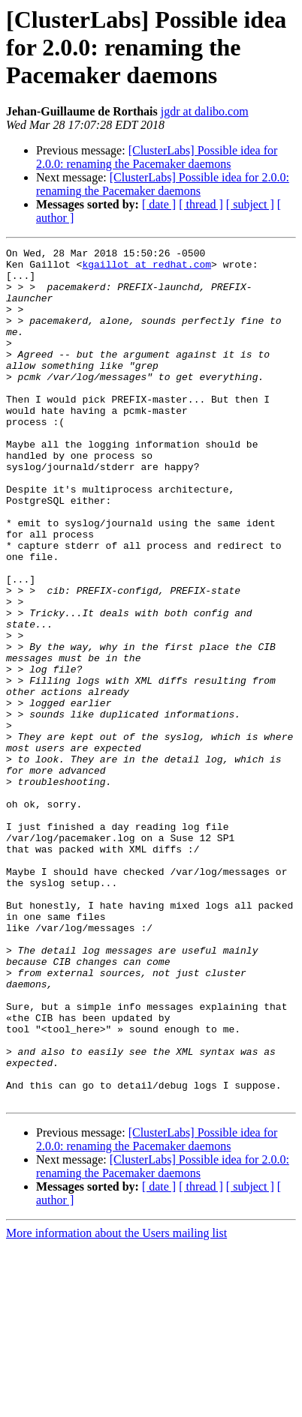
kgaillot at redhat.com (146, 268)
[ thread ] (201, 204)
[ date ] (159, 204)
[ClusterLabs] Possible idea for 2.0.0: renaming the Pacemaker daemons (156, 157)
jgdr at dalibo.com (205, 111)
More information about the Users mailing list (116, 1404)
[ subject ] (250, 204)
